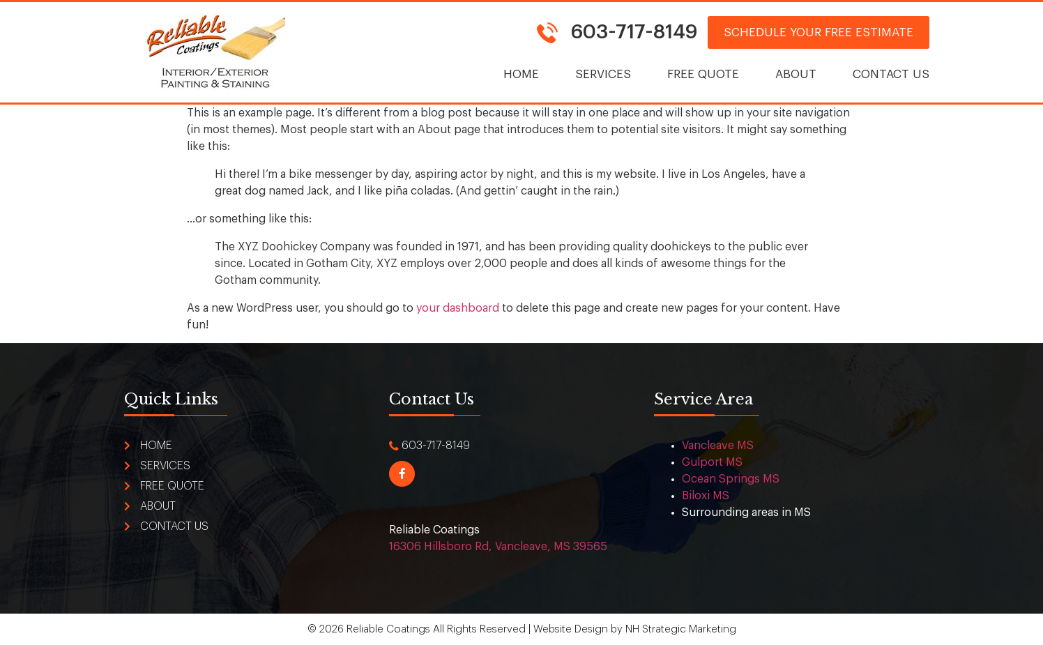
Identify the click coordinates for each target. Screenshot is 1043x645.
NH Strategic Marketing (680, 629)
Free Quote (703, 74)
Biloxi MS (705, 495)
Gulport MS (712, 462)
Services (603, 74)
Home (521, 74)
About (795, 74)
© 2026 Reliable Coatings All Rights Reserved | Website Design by (466, 629)
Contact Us (891, 74)
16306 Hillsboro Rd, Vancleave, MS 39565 (498, 546)
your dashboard (457, 308)
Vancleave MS (718, 445)
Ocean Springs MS (730, 479)
